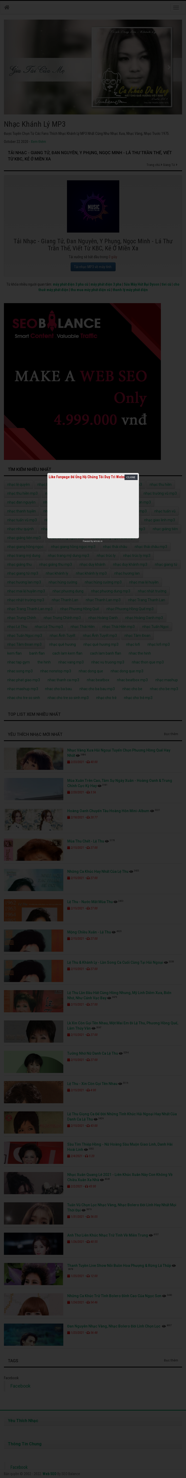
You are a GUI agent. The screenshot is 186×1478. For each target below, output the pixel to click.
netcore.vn (98, 541)
